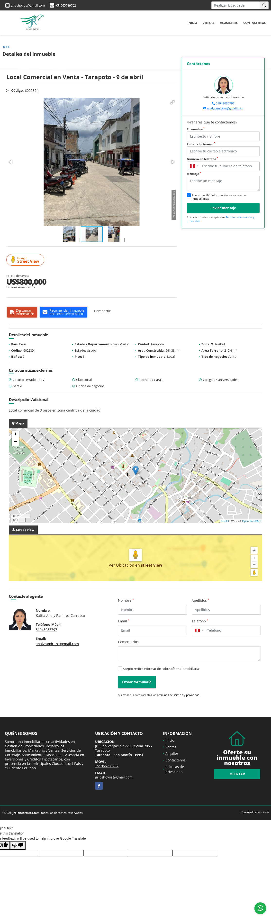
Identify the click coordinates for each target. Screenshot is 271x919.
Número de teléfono (202, 159)
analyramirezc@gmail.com (225, 108)
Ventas (208, 22)
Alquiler (171, 753)
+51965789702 (65, 5)
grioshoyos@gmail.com (28, 5)
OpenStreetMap (251, 521)
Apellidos (200, 600)
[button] (172, 102)
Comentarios (128, 641)
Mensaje (194, 174)
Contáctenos (254, 22)
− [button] (15, 442)
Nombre (126, 600)
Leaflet (225, 521)
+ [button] (15, 434)
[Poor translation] (18, 845)
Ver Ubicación (122, 565)
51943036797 (225, 103)
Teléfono (200, 621)
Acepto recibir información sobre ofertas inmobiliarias (161, 668)
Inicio (192, 22)
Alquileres (228, 22)
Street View (26, 260)
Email (123, 621)
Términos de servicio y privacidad (178, 695)
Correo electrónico (201, 144)
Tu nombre (196, 129)
